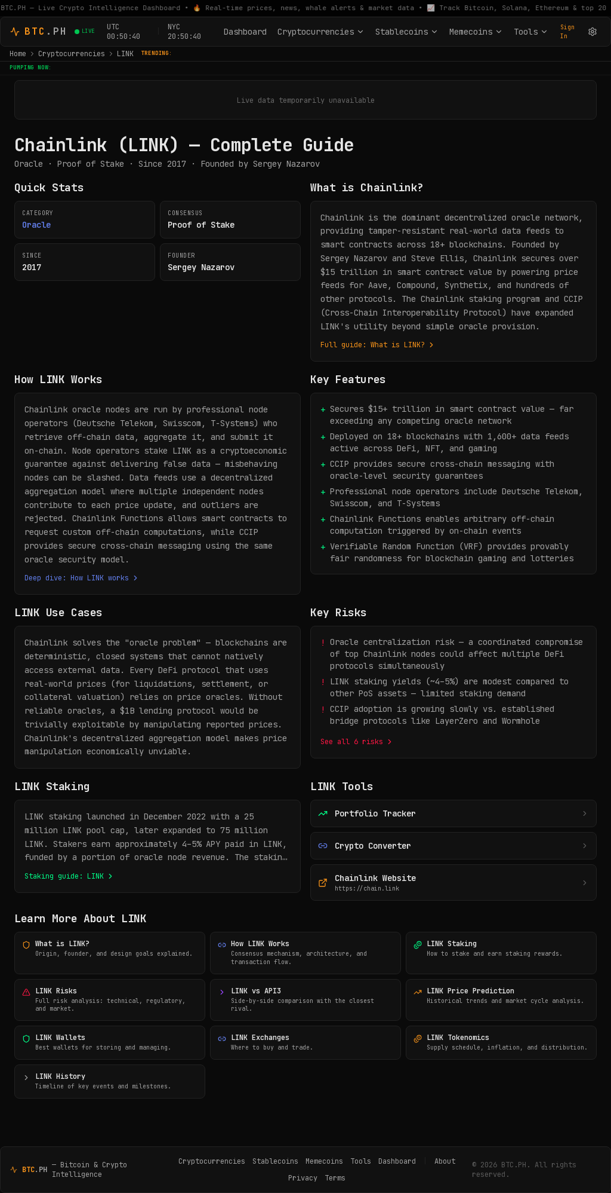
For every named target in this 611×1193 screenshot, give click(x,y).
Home (18, 54)
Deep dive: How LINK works (82, 578)
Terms (335, 1178)
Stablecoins (407, 31)
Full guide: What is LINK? (378, 345)
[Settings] (592, 31)
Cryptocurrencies (321, 31)
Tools (531, 31)
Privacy (302, 1178)
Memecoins (476, 31)
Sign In (567, 31)
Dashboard (245, 31)
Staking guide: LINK (69, 876)
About (444, 1161)
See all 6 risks (357, 742)
